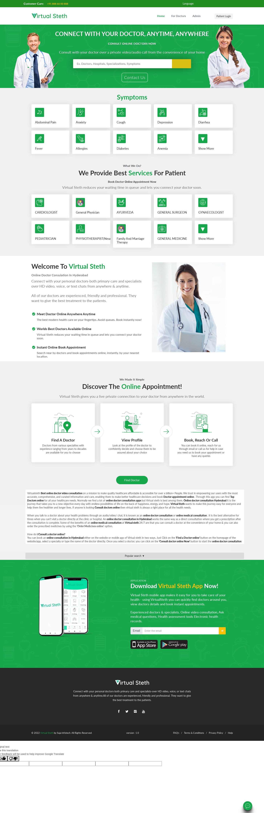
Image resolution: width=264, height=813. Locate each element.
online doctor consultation (158, 517)
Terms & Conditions (194, 734)
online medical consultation (191, 517)
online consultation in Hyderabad (65, 539)
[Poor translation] (13, 760)
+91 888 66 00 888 (57, 3)
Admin (196, 16)
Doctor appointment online (179, 498)
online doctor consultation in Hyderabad (129, 520)
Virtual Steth (178, 505)
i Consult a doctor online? (51, 535)
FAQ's (176, 734)
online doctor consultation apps (124, 501)
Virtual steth (132, 524)
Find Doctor (132, 481)
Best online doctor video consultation (62, 494)
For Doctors (178, 16)
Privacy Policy (216, 734)
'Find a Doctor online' (188, 539)
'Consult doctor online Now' (175, 542)
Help (230, 734)
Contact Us (134, 77)
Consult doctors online (107, 509)
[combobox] (132, 63)
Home (161, 16)
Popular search (135, 557)
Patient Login (223, 16)
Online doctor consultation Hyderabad (205, 501)
